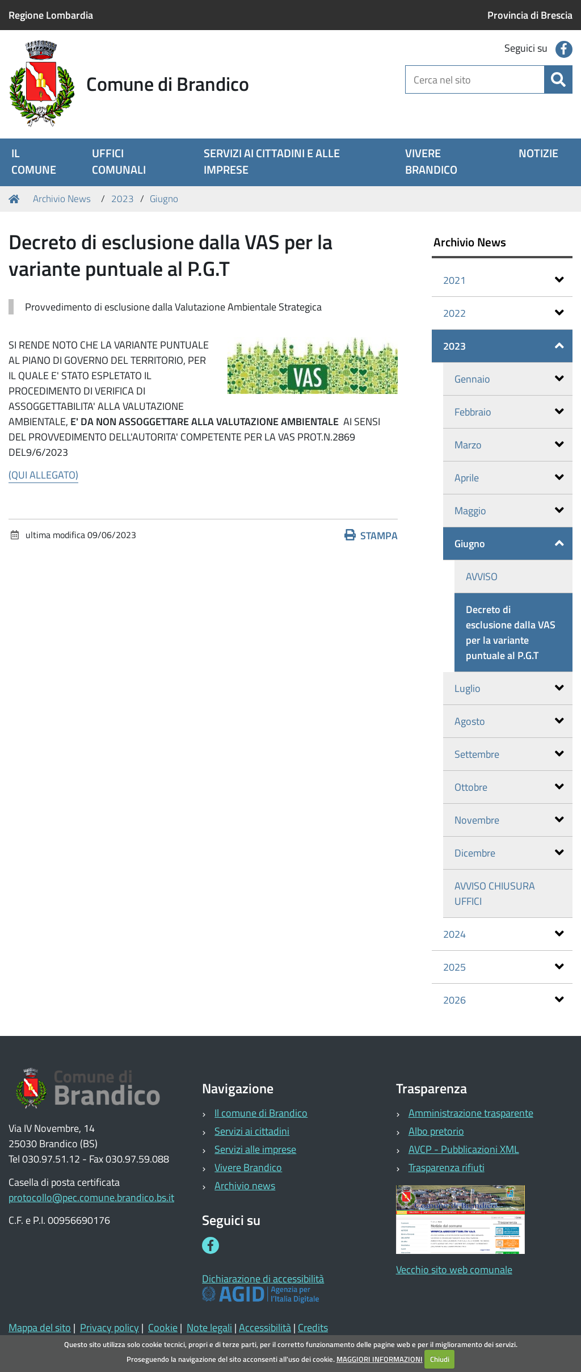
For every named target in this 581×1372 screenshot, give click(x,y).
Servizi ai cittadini (251, 1131)
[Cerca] (558, 79)
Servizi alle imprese (255, 1149)
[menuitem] (37, 162)
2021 (504, 280)
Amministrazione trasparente (471, 1113)
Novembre (509, 820)
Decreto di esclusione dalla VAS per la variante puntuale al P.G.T (510, 632)
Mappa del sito (40, 1327)
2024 (504, 934)
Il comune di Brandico (261, 1113)
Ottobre (509, 787)
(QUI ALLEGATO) (43, 474)
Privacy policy (109, 1327)
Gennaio (509, 379)
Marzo (509, 444)
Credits (313, 1327)
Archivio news (244, 1185)
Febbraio (509, 411)
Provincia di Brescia (529, 15)
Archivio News (62, 198)
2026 (504, 1000)
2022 (504, 313)
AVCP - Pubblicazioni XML (464, 1149)
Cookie (163, 1327)
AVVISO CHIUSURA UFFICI (494, 893)
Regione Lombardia (51, 15)
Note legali (209, 1327)
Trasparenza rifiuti (447, 1167)
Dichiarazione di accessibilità (263, 1278)
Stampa (371, 535)
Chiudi (439, 1359)
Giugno (164, 198)
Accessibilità (265, 1327)
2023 (122, 198)
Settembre (509, 754)
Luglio (509, 688)
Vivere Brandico (248, 1167)
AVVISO (482, 576)
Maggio (509, 510)
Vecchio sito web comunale (454, 1269)
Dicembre (509, 853)
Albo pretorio (436, 1131)
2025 (504, 967)
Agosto (509, 721)
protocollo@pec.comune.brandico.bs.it (91, 1197)
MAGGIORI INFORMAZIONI (379, 1359)
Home (16, 199)
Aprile (509, 477)
